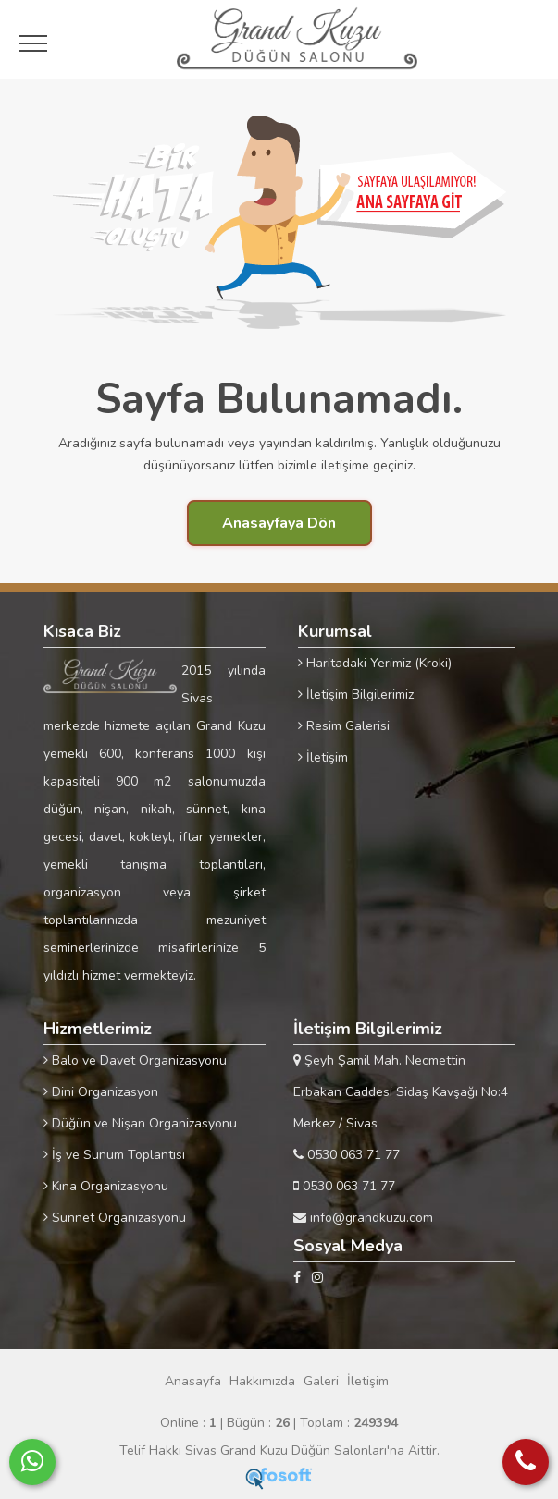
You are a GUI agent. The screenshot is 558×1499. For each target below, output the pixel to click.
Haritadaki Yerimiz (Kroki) (375, 663)
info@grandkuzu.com (363, 1217)
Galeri (321, 1381)
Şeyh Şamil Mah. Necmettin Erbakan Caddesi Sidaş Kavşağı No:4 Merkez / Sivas (400, 1092)
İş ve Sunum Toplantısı (114, 1155)
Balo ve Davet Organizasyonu (135, 1060)
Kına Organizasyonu (105, 1186)
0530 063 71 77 (346, 1155)
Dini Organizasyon (100, 1092)
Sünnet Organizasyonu (114, 1217)
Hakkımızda (262, 1381)
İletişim (323, 757)
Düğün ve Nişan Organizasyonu (140, 1123)
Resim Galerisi (344, 726)
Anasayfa (193, 1381)
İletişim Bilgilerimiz (356, 694)
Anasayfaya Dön (279, 523)
